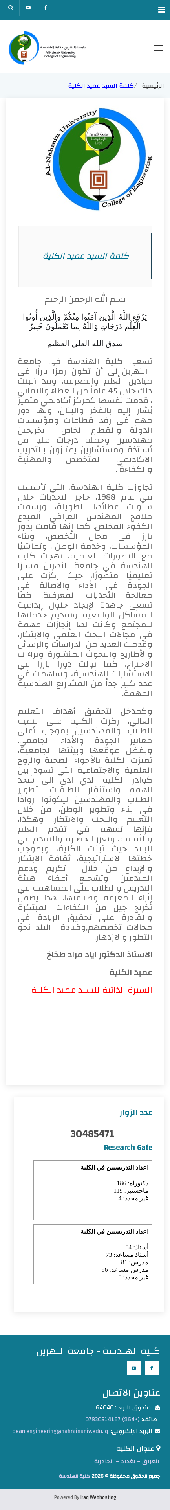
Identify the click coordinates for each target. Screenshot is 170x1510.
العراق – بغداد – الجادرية (126, 1461)
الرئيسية (153, 86)
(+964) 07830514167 (112, 1419)
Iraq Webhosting (98, 1497)
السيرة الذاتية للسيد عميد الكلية (91, 990)
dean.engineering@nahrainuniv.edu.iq (60, 1431)
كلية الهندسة (74, 1476)
